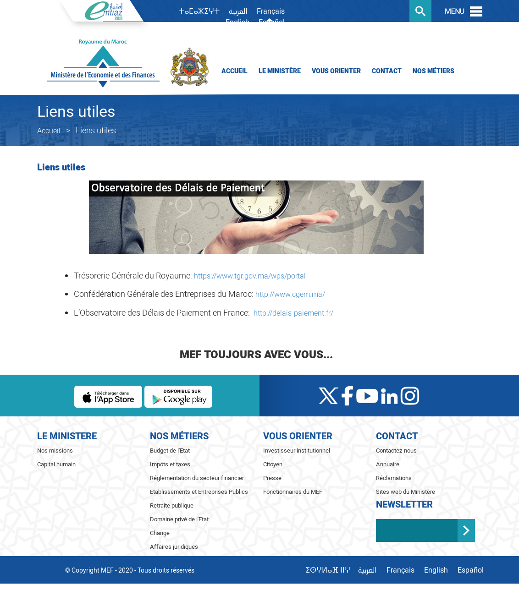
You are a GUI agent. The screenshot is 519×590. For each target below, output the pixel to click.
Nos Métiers (433, 71)
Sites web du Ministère (405, 491)
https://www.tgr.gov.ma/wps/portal (250, 276)
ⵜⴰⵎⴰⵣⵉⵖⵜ (199, 11)
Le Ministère (280, 71)
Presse (272, 478)
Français (271, 11)
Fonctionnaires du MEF (292, 491)
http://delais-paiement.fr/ (293, 313)
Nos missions (55, 450)
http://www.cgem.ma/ (290, 294)
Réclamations (394, 478)
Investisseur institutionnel (296, 450)
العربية (238, 12)
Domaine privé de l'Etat (179, 519)
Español (272, 22)
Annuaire (387, 464)
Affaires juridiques (174, 546)
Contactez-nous (396, 450)
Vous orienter (336, 71)
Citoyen (272, 464)
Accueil (234, 71)
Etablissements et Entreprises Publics (199, 491)
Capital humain (56, 464)
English (237, 22)
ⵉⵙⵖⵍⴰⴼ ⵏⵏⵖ (327, 570)
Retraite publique (171, 505)
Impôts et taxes (170, 464)
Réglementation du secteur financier (197, 478)
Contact (387, 71)
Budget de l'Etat (170, 450)
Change (160, 533)
